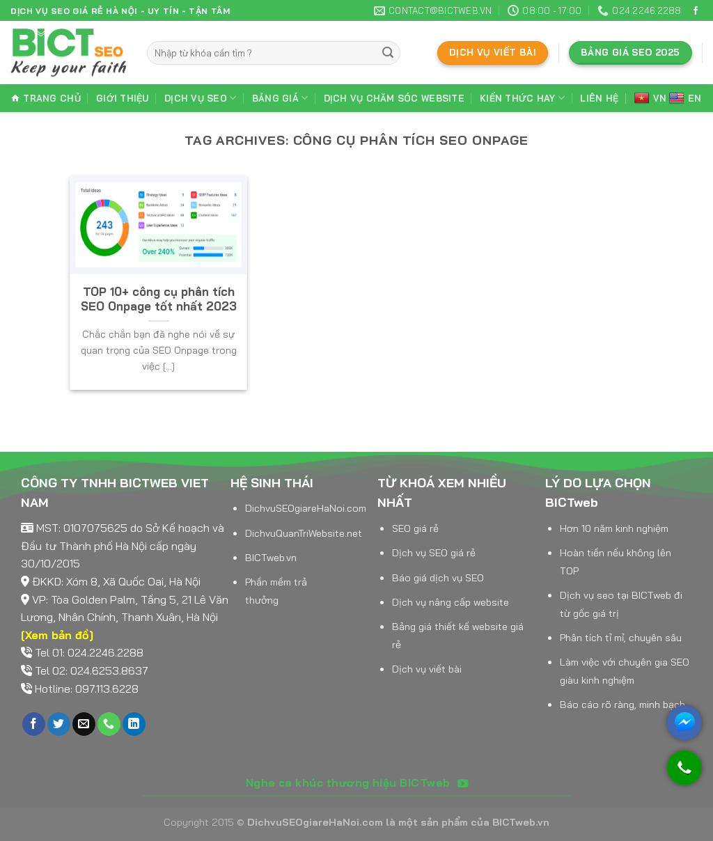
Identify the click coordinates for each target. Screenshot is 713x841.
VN (650, 98)
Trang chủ (45, 98)
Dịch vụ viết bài (427, 669)
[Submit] (388, 53)
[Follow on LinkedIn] (134, 724)
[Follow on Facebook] (695, 11)
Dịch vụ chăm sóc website (394, 98)
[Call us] (108, 724)
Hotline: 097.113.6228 (87, 688)
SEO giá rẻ (415, 528)
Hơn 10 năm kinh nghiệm (614, 528)
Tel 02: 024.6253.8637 (91, 670)
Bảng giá (280, 97)
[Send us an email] (83, 724)
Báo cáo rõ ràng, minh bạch (622, 704)
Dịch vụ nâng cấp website (450, 602)
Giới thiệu (122, 98)
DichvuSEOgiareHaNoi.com (305, 508)
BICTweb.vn (271, 557)
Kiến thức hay (522, 97)
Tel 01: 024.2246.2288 (89, 652)
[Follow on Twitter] (58, 724)
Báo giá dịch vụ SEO (438, 578)
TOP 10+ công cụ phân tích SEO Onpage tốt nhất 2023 (159, 299)
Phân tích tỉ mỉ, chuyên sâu (621, 637)
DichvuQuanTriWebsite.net (303, 533)
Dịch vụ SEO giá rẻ (434, 553)
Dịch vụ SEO (200, 97)
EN (685, 98)
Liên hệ (599, 98)
